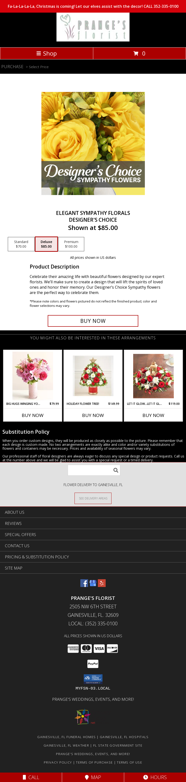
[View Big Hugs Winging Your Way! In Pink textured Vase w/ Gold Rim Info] (32, 376)
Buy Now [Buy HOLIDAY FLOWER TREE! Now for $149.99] (93, 415)
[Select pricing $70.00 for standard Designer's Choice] (21, 244)
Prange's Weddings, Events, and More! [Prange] (93, 699)
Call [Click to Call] (31, 777)
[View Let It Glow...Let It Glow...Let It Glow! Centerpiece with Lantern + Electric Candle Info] (153, 376)
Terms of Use (129, 762)
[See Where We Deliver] (93, 498)
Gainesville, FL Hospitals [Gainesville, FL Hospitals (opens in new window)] (124, 737)
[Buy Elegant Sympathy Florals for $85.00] (93, 321)
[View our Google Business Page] (93, 585)
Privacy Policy (58, 762)
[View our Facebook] (84, 585)
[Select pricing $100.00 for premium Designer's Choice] (71, 244)
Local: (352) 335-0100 (93, 623)
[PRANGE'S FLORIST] (93, 40)
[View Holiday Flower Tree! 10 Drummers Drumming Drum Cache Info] (93, 375)
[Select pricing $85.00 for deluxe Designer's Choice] (46, 244)
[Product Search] (94, 470)
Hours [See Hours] (155, 777)
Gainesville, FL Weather (66, 745)
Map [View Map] (93, 777)
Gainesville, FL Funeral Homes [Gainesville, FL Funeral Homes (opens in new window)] (66, 737)
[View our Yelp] (102, 585)
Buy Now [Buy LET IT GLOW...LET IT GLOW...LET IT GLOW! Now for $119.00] (153, 415)
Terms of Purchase (94, 762)
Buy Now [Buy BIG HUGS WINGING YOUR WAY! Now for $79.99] (33, 415)
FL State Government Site (117, 745)
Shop (46, 53)
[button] (93, 679)
